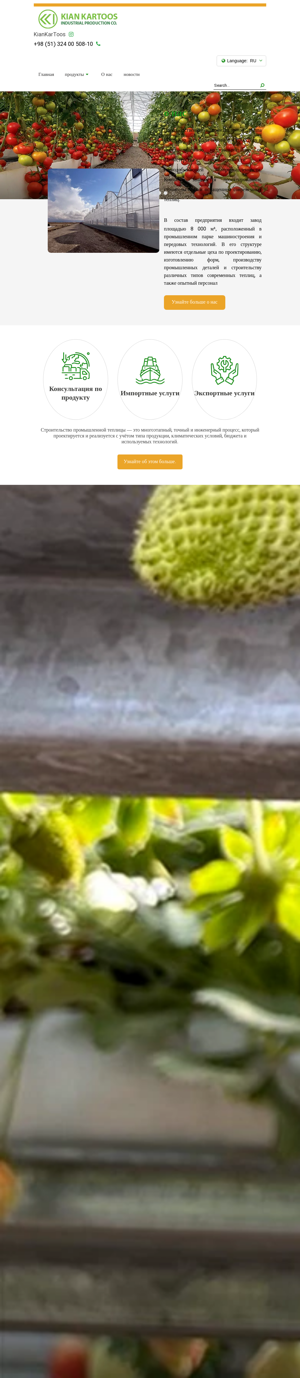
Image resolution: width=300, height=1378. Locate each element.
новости (132, 75)
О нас (107, 75)
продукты (77, 75)
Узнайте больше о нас (195, 302)
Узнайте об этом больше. (150, 462)
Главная (46, 75)
